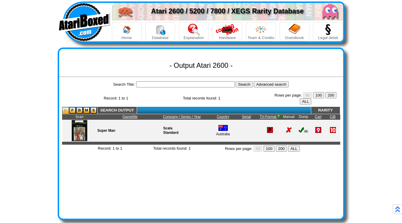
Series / (187, 117)
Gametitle (129, 117)
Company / (172, 117)
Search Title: (124, 84)
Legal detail (328, 32)
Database (160, 32)
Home (126, 32)
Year (197, 117)
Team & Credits (261, 32)
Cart (318, 117)
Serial (246, 117)
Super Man (106, 131)
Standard (171, 133)
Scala (167, 128)
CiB (333, 117)
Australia (223, 132)
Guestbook (294, 32)
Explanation (193, 32)
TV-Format (270, 117)
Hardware (227, 32)
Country (223, 117)
